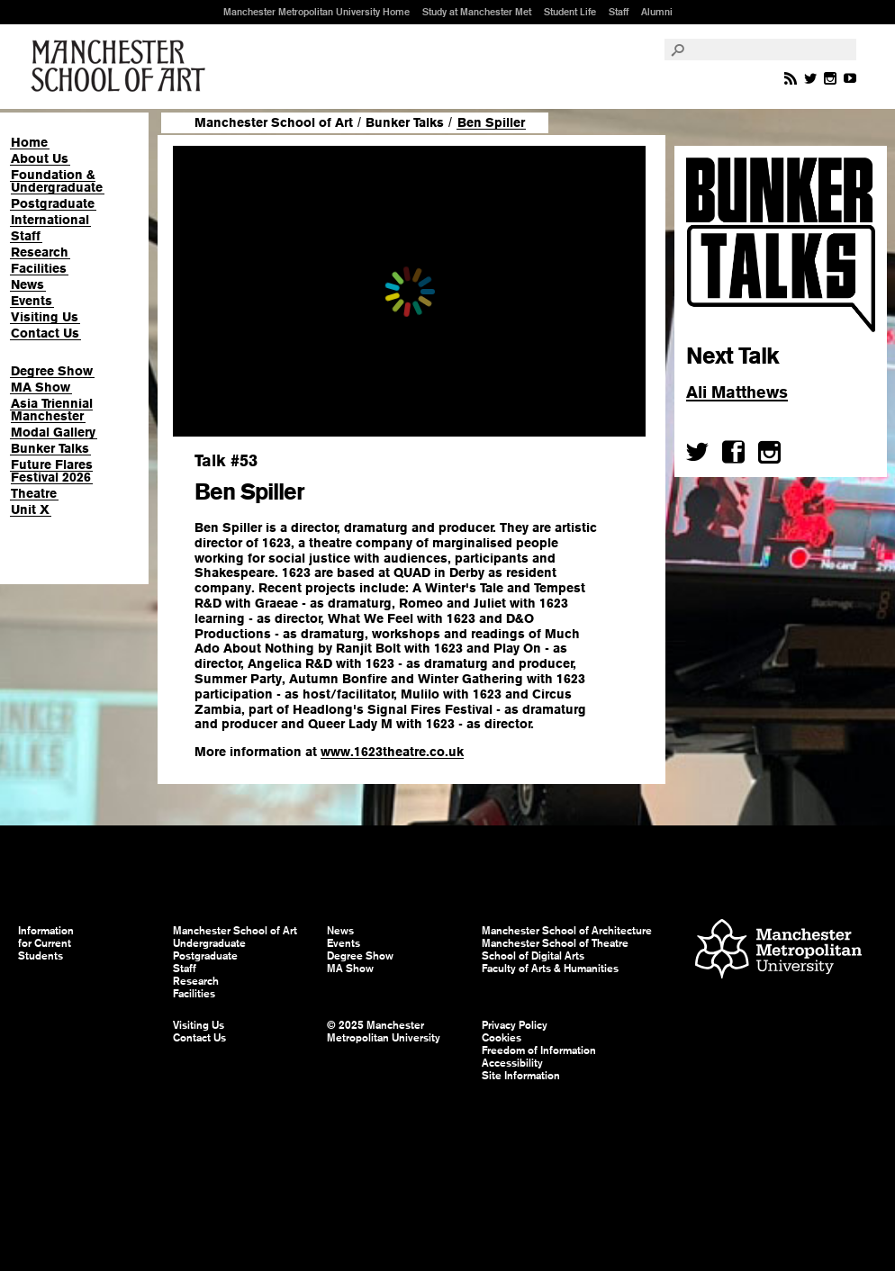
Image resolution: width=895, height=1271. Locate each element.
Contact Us (45, 333)
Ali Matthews (737, 392)
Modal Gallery (53, 432)
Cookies (501, 1038)
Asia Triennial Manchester (52, 409)
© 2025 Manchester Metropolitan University (383, 1031)
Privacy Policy (514, 1025)
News (27, 284)
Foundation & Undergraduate (57, 180)
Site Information (521, 1075)
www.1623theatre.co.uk (392, 751)
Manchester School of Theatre (555, 943)
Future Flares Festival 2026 (52, 470)
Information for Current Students (46, 943)
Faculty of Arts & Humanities (550, 968)
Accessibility (512, 1063)
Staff (618, 11)
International (50, 219)
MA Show (40, 387)
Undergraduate (209, 943)
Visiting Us (44, 317)
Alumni (657, 11)
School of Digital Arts (533, 956)
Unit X (30, 509)
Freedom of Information (539, 1050)
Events (31, 300)
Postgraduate (53, 203)
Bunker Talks (50, 448)
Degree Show (52, 371)
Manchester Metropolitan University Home (316, 11)
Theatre (34, 493)
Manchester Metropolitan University (778, 951)
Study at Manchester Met (476, 11)
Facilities (39, 268)
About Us (39, 158)
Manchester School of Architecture (567, 930)
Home (29, 142)
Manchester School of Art (121, 66)
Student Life (570, 11)
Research (39, 252)
